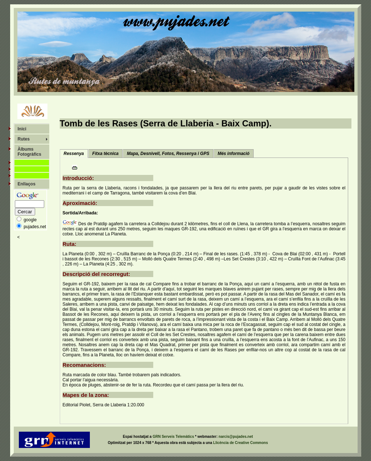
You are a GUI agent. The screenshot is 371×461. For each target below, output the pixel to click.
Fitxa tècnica (105, 153)
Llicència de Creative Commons (240, 443)
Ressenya (74, 153)
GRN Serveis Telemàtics (174, 437)
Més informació (234, 153)
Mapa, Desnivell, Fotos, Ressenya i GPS (168, 153)
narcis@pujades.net (235, 437)
